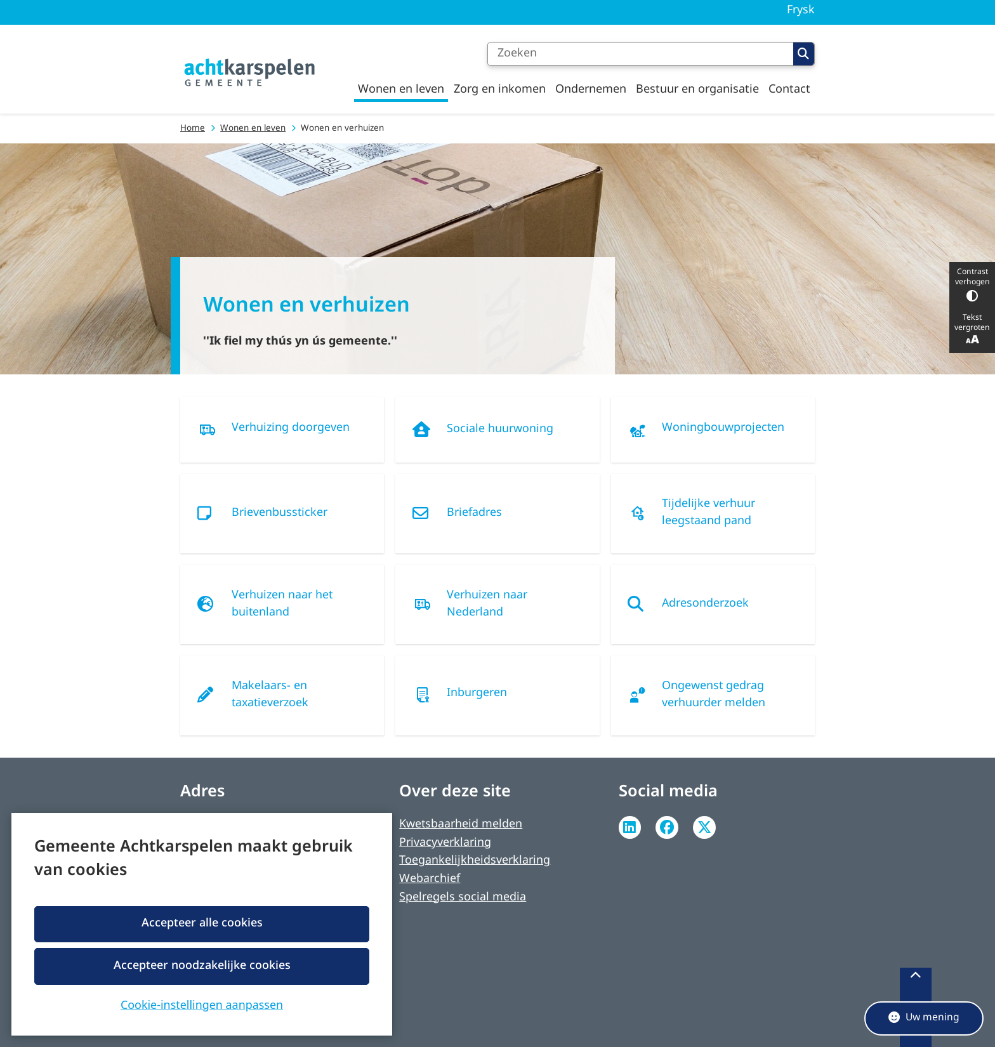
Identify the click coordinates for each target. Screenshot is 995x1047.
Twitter (704, 827)
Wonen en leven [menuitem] (401, 89)
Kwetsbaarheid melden (460, 824)
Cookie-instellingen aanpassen (202, 1003)
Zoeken (803, 54)
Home (192, 128)
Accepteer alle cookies (201, 923)
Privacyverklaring (445, 843)
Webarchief (429, 879)
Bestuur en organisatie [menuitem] (697, 89)
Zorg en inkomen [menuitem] (500, 89)
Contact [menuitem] (789, 89)
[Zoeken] (640, 54)
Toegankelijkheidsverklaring (474, 860)
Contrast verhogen (972, 284)
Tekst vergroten (972, 330)
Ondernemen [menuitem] (590, 89)
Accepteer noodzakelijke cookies (201, 965)
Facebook (667, 827)
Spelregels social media (462, 897)
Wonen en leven (253, 128)
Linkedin (630, 827)
